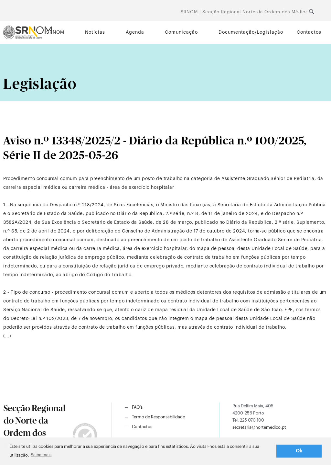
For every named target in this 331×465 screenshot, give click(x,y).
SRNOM (55, 32)
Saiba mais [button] (41, 455)
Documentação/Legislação (251, 32)
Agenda (135, 32)
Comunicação (181, 32)
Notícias (95, 32)
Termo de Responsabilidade (158, 417)
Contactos (309, 32)
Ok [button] (299, 450)
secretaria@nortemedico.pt (259, 427)
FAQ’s (137, 407)
